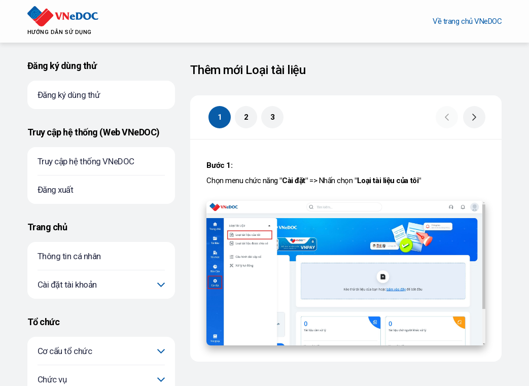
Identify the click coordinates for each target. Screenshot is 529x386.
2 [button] (246, 117)
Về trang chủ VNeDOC (467, 21)
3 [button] (272, 117)
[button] (447, 117)
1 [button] (220, 117)
